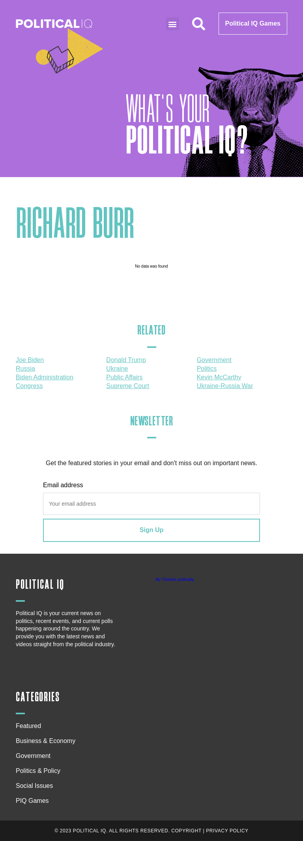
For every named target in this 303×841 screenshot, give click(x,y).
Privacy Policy (227, 831)
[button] (172, 23)
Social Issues (36, 786)
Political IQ (40, 584)
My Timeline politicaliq (174, 579)
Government (33, 755)
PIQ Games (32, 800)
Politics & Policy (40, 771)
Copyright (186, 831)
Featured (28, 726)
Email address (63, 485)
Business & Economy (47, 741)
